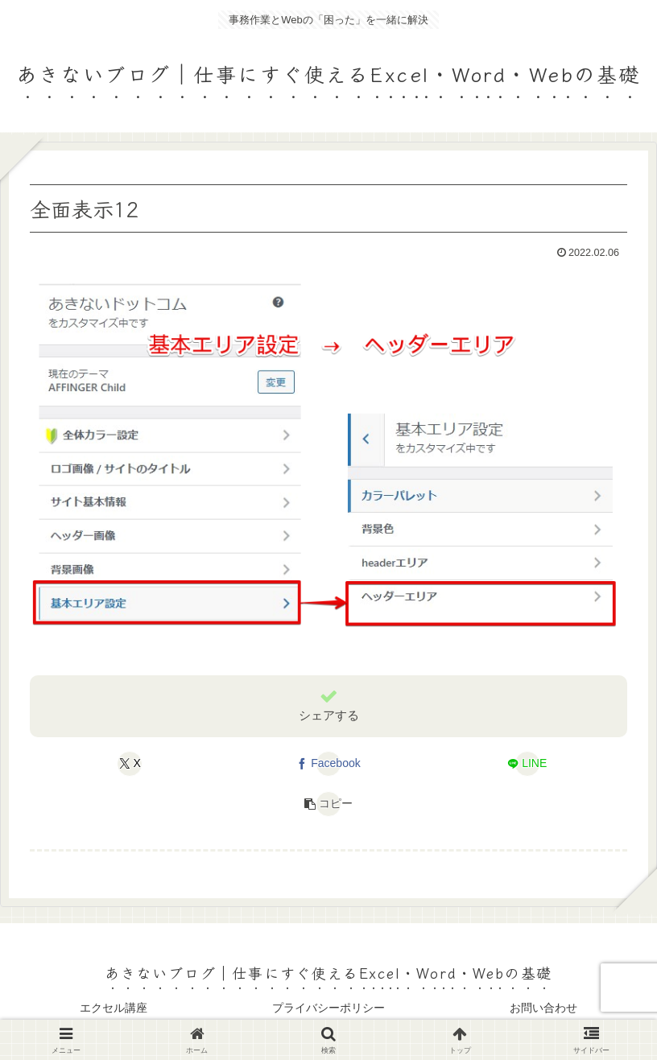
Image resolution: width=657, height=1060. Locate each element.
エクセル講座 (113, 1007)
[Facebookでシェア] (328, 764)
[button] (328, 804)
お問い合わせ (543, 1007)
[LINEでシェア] (527, 764)
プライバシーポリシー (328, 1007)
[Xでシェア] (130, 764)
